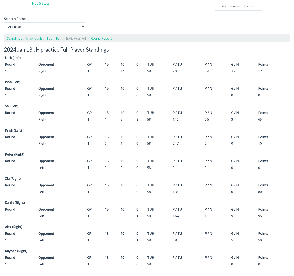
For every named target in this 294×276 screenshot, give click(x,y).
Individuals (34, 38)
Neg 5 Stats (41, 3)
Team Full (53, 38)
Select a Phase (15, 19)
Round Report (101, 38)
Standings (14, 38)
